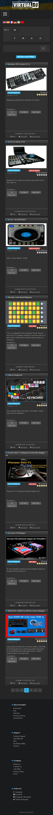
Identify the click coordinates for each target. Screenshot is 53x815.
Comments (23, 136)
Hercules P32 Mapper (16, 533)
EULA (15, 774)
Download (17, 708)
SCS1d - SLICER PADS (16, 220)
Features (16, 713)
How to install (36, 136)
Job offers (17, 769)
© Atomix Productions (26, 812)
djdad (45, 403)
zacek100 (44, 483)
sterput (44, 92)
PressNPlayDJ (42, 639)
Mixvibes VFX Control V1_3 (18, 64)
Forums (16, 746)
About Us (16, 764)
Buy (14, 711)
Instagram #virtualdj (22, 797)
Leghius (44, 325)
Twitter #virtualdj (20, 799)
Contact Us (17, 767)
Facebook (17, 792)
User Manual (18, 739)
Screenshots (18, 718)
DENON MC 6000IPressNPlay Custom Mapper (26, 611)
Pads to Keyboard (14, 375)
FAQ (15, 741)
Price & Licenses (19, 716)
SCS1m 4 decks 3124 (16, 142)
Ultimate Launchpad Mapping (19, 297)
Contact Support (19, 736)
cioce (45, 561)
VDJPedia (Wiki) (19, 744)
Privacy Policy (18, 772)
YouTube (17, 794)
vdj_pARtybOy (42, 172)
